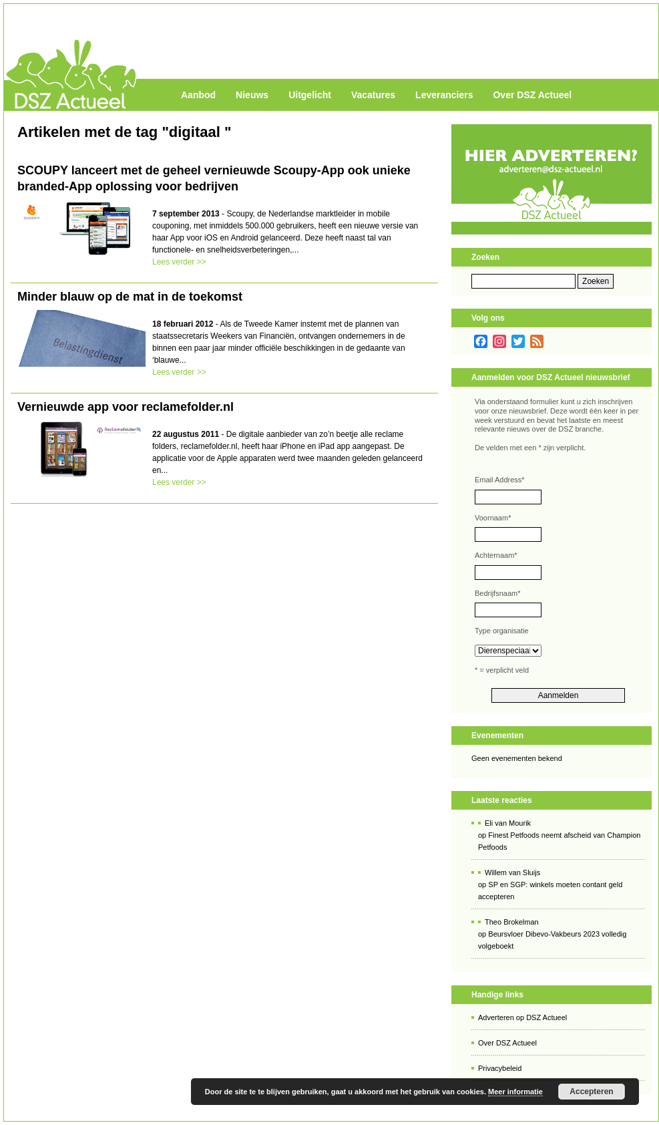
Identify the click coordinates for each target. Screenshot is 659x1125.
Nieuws (252, 95)
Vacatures (373, 95)
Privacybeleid (499, 1068)
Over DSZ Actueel (532, 95)
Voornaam (493, 518)
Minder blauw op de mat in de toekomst (129, 296)
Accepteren (591, 1091)
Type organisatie (502, 631)
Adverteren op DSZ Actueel (522, 1017)
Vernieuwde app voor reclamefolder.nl (125, 407)
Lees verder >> (179, 262)
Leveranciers (444, 95)
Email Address (500, 480)
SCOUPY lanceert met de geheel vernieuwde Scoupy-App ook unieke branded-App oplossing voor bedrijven (214, 178)
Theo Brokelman (512, 922)
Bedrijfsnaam (497, 593)
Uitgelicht (309, 95)
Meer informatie (515, 1092)
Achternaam (496, 555)
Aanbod (198, 95)
